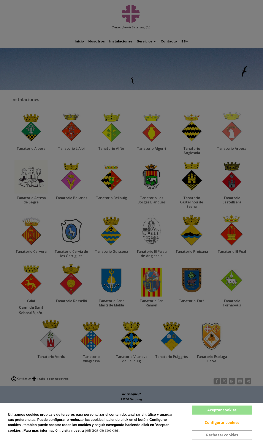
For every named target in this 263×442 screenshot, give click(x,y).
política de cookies (102, 430)
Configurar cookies (222, 422)
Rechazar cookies (222, 435)
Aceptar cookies (221, 410)
